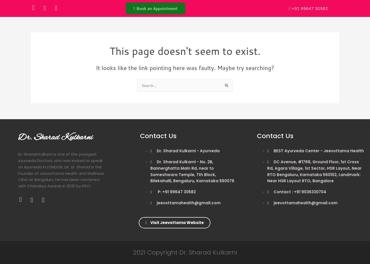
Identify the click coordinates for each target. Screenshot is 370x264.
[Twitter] (45, 8)
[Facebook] (33, 8)
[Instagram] (56, 8)
